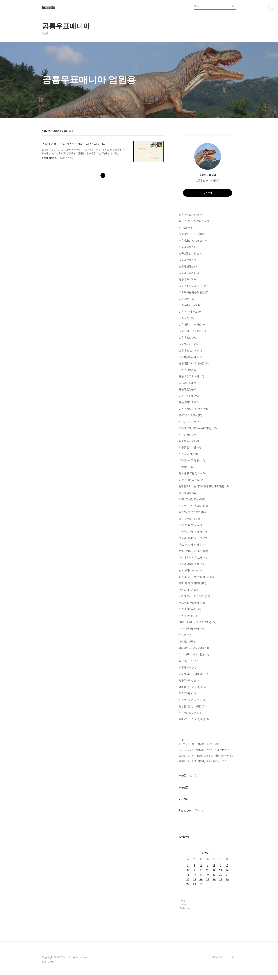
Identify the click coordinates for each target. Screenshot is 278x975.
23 (194, 879)
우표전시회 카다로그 (193, 512)
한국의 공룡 (187, 247)
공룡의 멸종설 (188, 267)
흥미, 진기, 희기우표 (192, 583)
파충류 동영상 (189, 441)
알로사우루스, (212, 761)
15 (187, 874)
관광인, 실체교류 (49, 158)
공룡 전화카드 (189, 402)
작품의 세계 (187, 668)
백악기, (224, 761)
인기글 (193, 775)
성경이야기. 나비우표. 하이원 (197, 577)
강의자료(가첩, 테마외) (193, 674)
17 (201, 874)
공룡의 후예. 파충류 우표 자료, (198, 428)
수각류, (190, 755)
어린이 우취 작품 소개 (193, 558)
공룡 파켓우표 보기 (191, 377)
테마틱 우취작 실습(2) (192, 687)
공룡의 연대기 (189, 273)
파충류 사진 (188, 435)
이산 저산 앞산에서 (192, 629)
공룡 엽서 (187, 299)
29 (187, 884)
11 (207, 870)
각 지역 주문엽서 (190, 525)
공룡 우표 (187, 280)
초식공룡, (200, 744)
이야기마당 (188, 616)
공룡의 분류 (187, 260)
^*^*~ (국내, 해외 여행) (194, 655)
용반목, (209, 749)
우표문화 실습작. (190, 713)
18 (207, 874)
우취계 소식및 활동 (192, 461)
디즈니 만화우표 (190, 609)
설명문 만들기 (188, 370)
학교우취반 (187, 694)
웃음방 (185, 635)
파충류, (199, 755)
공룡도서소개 (189, 396)
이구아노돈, (184, 744)
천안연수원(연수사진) (192, 706)
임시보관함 (186, 228)
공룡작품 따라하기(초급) (194, 364)
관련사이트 (217, 957)
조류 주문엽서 (189, 519)
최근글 (182, 775)
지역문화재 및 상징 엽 (193, 532)
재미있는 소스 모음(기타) (194, 719)
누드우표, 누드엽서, (192, 603)
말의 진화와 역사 (190, 571)
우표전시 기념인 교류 (193, 506)
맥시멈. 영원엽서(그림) (193, 538)
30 (194, 884)
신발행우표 (188, 467)
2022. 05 (207, 853)
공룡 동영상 (187, 338)
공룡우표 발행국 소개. (194, 286)
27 (220, 879)
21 (227, 874)
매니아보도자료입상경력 (194, 648)
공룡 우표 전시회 (190, 351)
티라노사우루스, (186, 749)
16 (194, 874)
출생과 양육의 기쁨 (191, 564)
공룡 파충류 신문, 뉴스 (193, 409)
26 (214, 879)
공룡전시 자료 (188, 344)
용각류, (209, 744)
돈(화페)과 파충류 (190, 415)
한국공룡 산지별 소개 (191, 254)
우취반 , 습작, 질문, (192, 700)
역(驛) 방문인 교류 (192, 499)
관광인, (182, 755)
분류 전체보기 (190, 215)
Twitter (199, 810)
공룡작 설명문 (188, 389)
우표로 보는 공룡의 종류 (194, 293)
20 (220, 874)
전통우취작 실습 (189, 681)
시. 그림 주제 (188, 383)
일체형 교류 (188, 493)
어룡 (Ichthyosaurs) (193, 241)
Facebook (185, 810)
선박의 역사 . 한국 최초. (194, 596)
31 (201, 884)
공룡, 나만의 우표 (190, 312)
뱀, (193, 744)
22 (187, 879)
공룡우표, (208, 755)
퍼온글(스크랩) (188, 661)
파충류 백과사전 (190, 422)
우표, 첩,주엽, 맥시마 (192, 545)
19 (214, 874)
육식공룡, (200, 749)
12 (214, 870)
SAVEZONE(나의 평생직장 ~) (197, 622)
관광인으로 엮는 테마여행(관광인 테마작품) (204, 486)
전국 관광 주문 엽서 (192, 473)
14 (227, 870)
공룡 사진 (186, 318)
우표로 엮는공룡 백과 (194, 221)
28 (227, 879)
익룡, (217, 755)
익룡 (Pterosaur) (192, 234)
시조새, (201, 761)
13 (220, 870)
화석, (194, 761)
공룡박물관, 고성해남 (192, 325)
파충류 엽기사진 (190, 448)
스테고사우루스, (222, 749)
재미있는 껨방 (188, 642)
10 (201, 870)
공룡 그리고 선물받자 (192, 331)
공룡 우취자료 (189, 305)
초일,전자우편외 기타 (193, 551)
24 (201, 879)
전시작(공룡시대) (190, 357)
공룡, (217, 744)
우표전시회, (184, 761)
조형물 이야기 (189, 590)
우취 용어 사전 (188, 454)
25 (207, 879)
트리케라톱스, (227, 755)
